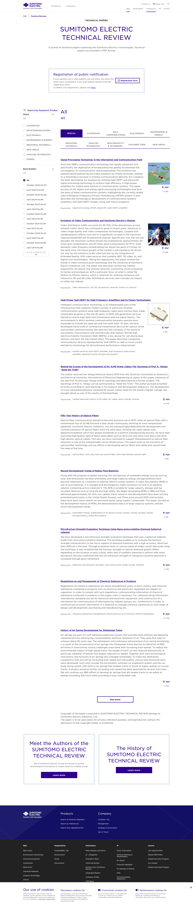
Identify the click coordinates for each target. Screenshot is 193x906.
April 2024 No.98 (35, 199)
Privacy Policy (50, 899)
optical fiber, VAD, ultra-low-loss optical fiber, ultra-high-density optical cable (109, 454)
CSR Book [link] (90, 881)
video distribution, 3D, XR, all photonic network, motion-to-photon (104, 287)
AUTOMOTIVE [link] (93, 133)
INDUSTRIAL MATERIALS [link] (72, 144)
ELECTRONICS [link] (137, 133)
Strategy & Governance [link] (107, 828)
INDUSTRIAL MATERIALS (39, 145)
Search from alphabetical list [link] (72, 828)
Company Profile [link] (92, 877)
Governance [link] (59, 863)
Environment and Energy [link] (33, 855)
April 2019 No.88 (35, 247)
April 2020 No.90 (35, 238)
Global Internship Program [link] (158, 867)
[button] (24, 110)
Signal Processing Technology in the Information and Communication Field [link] (101, 159)
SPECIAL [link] (71, 133)
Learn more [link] (59, 775)
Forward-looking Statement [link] (123, 878)
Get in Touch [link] (103, 832)
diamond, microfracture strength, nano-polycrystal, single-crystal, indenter (108, 565)
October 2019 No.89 (36, 243)
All (28, 180)
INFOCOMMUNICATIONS (38, 130)
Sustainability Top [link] (61, 850)
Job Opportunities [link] (155, 850)
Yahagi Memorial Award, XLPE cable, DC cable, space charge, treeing (105, 399)
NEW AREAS (33, 149)
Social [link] (56, 859)
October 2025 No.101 (37, 185)
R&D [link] (128, 8)
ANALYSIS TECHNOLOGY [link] (93, 144)
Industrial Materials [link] (30, 871)
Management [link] (103, 824)
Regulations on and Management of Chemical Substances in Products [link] (98, 581)
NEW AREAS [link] (159, 144)
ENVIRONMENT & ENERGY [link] (158, 133)
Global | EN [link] (159, 4)
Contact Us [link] (145, 4)
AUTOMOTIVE (33, 125)
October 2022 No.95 (36, 214)
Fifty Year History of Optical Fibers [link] (80, 415)
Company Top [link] (103, 819)
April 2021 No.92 (35, 228)
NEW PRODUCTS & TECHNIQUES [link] (115, 144)
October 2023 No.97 (36, 204)
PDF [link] (167, 187)
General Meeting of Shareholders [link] (125, 855)
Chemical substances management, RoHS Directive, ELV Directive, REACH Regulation (113, 614)
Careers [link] (167, 8)
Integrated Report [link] (93, 873)
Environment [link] (59, 855)
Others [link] (26, 880)
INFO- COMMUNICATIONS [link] (115, 133)
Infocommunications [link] (31, 859)
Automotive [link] (28, 863)
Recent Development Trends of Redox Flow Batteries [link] (89, 470)
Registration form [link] (129, 80)
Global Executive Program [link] (158, 859)
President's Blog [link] (92, 859)
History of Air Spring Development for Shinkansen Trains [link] (91, 630)
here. (93, 87)
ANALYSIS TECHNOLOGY (39, 154)
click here (42, 899)
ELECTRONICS (34, 135)
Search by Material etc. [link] (70, 824)
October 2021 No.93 (36, 223)
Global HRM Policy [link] (155, 855)
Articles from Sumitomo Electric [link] (95, 868)
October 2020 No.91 (36, 233)
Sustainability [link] (138, 8)
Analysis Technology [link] (31, 875)
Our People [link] (152, 863)
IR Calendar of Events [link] (125, 869)
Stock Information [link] (124, 850)
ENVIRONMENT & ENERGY (40, 140)
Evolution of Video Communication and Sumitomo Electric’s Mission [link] (98, 220)
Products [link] (55, 6)
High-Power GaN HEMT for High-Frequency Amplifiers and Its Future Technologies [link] (106, 300)
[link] (32, 6)
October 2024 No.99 (37, 194)
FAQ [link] (118, 873)
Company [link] (71, 6)
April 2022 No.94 (35, 219)
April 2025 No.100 (35, 190)
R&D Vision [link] (27, 850)
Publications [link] (151, 8)
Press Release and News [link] (95, 850)
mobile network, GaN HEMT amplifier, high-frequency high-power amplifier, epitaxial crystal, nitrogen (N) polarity (103, 352)
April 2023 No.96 (35, 209)
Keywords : (66, 208)
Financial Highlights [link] (124, 864)
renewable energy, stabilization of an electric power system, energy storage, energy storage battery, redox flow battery (112, 514)
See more (115, 699)
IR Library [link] (121, 860)
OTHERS (30, 159)
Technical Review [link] (93, 863)
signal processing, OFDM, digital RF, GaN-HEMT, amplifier (99, 208)
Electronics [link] (27, 867)
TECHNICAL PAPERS (96, 20)
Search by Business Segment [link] (72, 819)
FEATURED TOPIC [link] (137, 144)
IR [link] (160, 8)
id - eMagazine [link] (91, 855)
